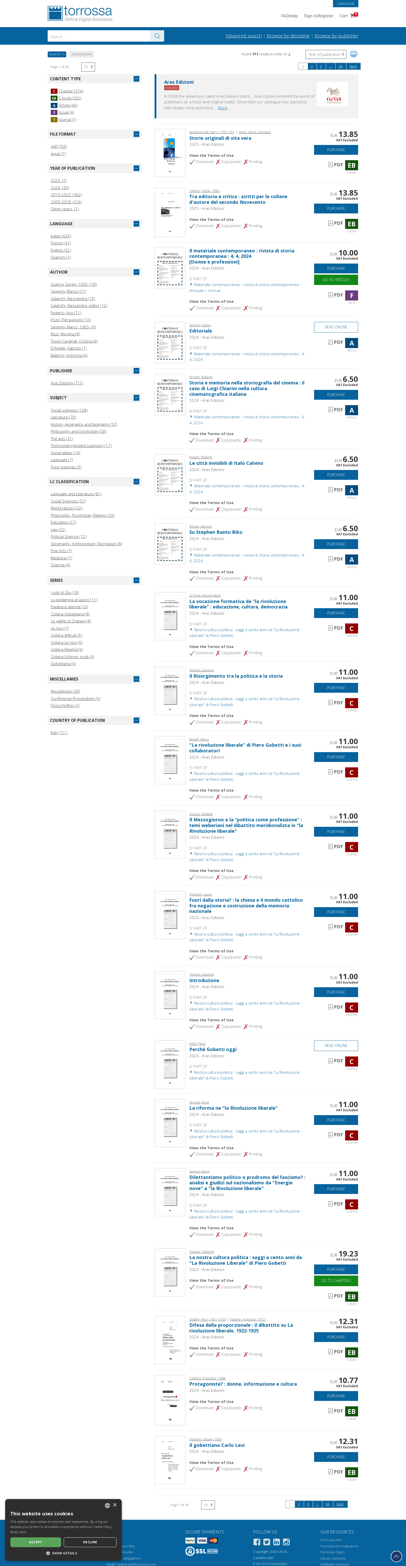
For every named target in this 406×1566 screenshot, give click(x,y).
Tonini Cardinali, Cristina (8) (74, 341)
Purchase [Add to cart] (336, 149)
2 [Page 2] (312, 66)
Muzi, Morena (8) (65, 333)
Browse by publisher (336, 36)
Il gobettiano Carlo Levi (217, 1445)
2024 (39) (60, 187)
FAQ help (289, 16)
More (222, 107)
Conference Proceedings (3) (75, 698)
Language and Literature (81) (76, 493)
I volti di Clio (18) (65, 592)
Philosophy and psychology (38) (78, 431)
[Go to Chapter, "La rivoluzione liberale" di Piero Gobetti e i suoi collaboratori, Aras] (170, 759)
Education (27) (63, 522)
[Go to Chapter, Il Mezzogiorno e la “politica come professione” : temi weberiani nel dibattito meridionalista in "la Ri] (170, 834)
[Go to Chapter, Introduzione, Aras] (170, 994)
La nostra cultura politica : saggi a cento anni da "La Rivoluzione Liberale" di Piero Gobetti (245, 1260)
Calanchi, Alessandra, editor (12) (79, 305)
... (330, 66)
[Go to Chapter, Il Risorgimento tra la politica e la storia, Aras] (170, 690)
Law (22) (58, 529)
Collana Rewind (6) (67, 649)
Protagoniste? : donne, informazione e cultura (243, 1384)
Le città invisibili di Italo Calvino (226, 463)
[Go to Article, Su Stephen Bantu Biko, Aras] (170, 543)
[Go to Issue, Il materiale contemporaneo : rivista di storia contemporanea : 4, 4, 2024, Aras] (170, 267)
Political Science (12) (68, 536)
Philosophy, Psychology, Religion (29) (83, 515)
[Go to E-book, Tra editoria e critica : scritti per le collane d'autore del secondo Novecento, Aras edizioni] (170, 211)
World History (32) (67, 508)
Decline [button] (90, 1542)
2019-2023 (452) (66, 194)
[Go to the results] (157, 36)
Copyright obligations (123, 1558)
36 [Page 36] (340, 66)
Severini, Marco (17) (68, 291)
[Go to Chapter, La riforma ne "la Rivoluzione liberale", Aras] (170, 1122)
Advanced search (244, 36)
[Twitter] (266, 1543)
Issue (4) (62, 112)
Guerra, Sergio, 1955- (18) (74, 284)
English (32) (61, 250)
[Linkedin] (276, 1543)
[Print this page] (353, 54)
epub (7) (58, 153)
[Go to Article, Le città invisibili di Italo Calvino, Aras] (170, 474)
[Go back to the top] (396, 1556)
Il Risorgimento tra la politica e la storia (236, 676)
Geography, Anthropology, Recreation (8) (86, 543)
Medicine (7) (61, 557)
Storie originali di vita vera (220, 138)
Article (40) (64, 105)
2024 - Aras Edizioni (206, 268)
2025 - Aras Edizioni (206, 144)
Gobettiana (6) (63, 663)
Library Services (332, 1558)
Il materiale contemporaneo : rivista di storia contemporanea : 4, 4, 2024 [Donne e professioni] (241, 256)
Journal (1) (64, 119)
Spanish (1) (61, 257)
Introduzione (204, 980)
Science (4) (60, 564)
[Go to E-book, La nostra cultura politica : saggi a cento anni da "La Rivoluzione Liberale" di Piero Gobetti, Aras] (170, 1272)
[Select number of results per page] (88, 67)
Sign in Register (319, 16)
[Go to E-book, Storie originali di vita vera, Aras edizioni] (170, 152)
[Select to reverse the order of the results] (326, 54)
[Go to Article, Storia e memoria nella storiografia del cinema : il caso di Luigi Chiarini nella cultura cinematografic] (170, 394)
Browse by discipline (288, 36)
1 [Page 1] (303, 66)
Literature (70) (63, 417)
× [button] (115, 1505)
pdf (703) (59, 146)
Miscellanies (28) (65, 691)
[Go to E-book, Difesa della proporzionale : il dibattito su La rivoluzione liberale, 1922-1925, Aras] (170, 1339)
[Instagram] (286, 1543)
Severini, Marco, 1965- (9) (73, 326)
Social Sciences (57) (68, 501)
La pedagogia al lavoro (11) (74, 599)
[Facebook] (256, 1543)
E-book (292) (66, 98)
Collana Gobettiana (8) (70, 613)
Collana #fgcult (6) (66, 635)
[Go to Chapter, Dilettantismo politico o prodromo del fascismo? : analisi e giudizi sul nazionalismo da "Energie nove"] (170, 1191)
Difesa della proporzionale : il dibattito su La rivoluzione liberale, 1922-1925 (241, 1328)
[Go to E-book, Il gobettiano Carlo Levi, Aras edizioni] (170, 1459)
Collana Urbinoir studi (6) (72, 656)
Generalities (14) (65, 452)
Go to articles (336, 279)
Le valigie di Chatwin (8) (71, 620)
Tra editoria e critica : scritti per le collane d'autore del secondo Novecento (238, 199)
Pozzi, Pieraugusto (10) (71, 319)
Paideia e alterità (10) (69, 606)
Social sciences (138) (69, 410)
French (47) (61, 242)
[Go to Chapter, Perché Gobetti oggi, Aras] (170, 1064)
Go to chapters (336, 1280)
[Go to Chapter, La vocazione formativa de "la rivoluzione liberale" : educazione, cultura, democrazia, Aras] (170, 615)
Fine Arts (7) (61, 550)
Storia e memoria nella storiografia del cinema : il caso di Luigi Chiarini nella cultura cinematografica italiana (246, 388)
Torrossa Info (331, 1540)
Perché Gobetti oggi (213, 1049)
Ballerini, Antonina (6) (69, 355)
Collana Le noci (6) (67, 642)
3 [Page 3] (321, 66)
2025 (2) (59, 180)
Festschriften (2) (65, 705)
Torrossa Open (332, 1552)
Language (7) (62, 459)
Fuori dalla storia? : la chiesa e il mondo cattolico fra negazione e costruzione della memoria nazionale (246, 905)
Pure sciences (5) (66, 466)
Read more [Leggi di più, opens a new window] (18, 1532)
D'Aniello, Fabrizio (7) (69, 348)
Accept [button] (35, 1542)
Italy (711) (59, 732)
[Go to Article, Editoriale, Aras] (170, 342)
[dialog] (63, 1530)
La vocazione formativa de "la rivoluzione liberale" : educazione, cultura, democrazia (238, 604)
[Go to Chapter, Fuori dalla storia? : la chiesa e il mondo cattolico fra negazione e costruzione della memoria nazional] (170, 914)
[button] (289, 54)
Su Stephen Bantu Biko (216, 532)
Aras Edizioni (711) (67, 382)
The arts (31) (62, 438)
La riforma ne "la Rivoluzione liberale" (233, 1108)
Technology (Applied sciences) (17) (81, 445)
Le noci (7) (60, 628)
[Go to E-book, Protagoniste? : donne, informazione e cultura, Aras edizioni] (170, 1399)
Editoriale (200, 331)
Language (345, 3)
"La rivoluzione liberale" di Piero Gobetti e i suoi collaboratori (245, 748)
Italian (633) (61, 235)
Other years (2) (65, 208)
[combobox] (106, 36)
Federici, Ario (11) (66, 312)
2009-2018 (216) (66, 201)
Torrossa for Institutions (339, 1546)
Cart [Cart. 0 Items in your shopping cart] (348, 16)
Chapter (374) (67, 91)
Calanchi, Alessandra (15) (73, 298)
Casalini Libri (263, 1557)
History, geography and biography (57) (84, 424)
